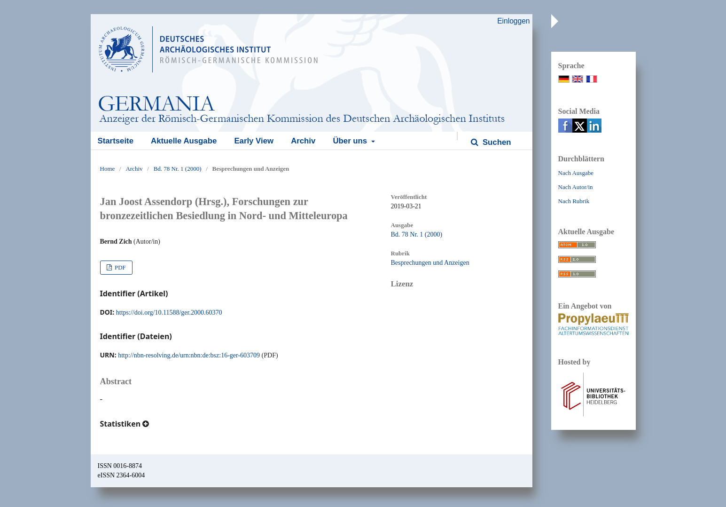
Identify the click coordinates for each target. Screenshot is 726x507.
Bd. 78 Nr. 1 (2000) (178, 168)
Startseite (115, 140)
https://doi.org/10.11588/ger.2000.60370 (169, 312)
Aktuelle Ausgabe (184, 140)
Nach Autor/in (575, 186)
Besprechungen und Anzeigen (430, 262)
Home (107, 168)
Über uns (351, 140)
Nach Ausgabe (575, 172)
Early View (253, 140)
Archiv (303, 140)
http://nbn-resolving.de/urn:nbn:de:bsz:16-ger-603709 (189, 355)
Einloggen (513, 21)
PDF (119, 267)
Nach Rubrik (574, 201)
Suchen (495, 142)
